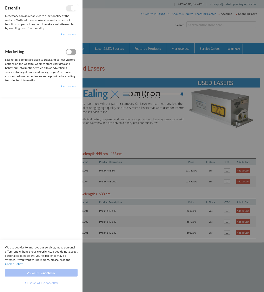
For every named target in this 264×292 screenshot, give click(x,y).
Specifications (68, 34)
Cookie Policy (14, 264)
